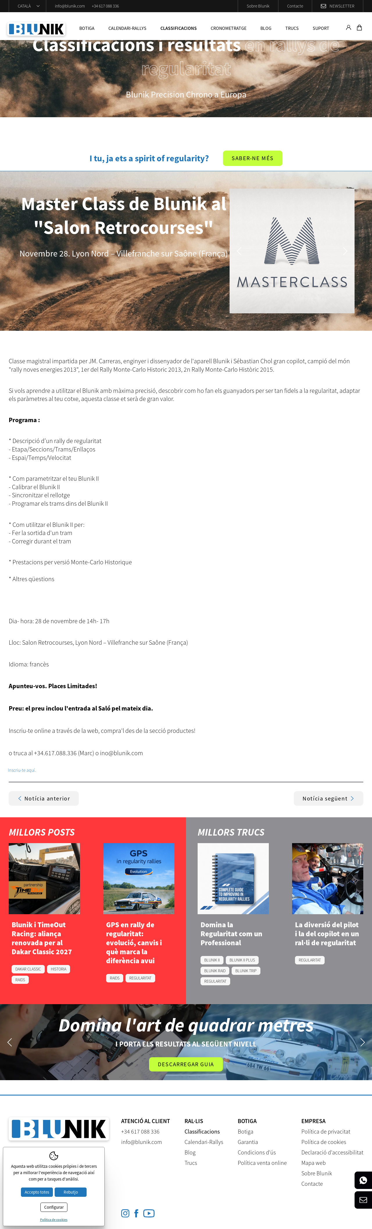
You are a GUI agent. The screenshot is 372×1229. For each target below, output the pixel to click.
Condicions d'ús (257, 1152)
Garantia (248, 1141)
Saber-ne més (253, 158)
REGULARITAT (140, 978)
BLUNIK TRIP (246, 970)
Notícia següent (329, 798)
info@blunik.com (70, 6)
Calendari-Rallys (127, 28)
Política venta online (262, 1162)
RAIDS (20, 979)
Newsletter (342, 6)
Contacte (295, 6)
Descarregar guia (186, 1064)
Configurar (54, 1207)
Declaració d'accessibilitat (332, 1152)
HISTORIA (58, 969)
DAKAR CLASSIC (28, 969)
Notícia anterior (43, 798)
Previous (239, 251)
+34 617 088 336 (105, 6)
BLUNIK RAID (215, 970)
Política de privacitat (325, 1131)
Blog (265, 28)
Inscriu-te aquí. (22, 770)
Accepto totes (37, 1192)
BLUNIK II (212, 960)
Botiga (86, 28)
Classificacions (178, 28)
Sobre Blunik (258, 6)
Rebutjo (71, 1192)
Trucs (292, 28)
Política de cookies (323, 1141)
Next (345, 251)
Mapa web (313, 1162)
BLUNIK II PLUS (242, 960)
